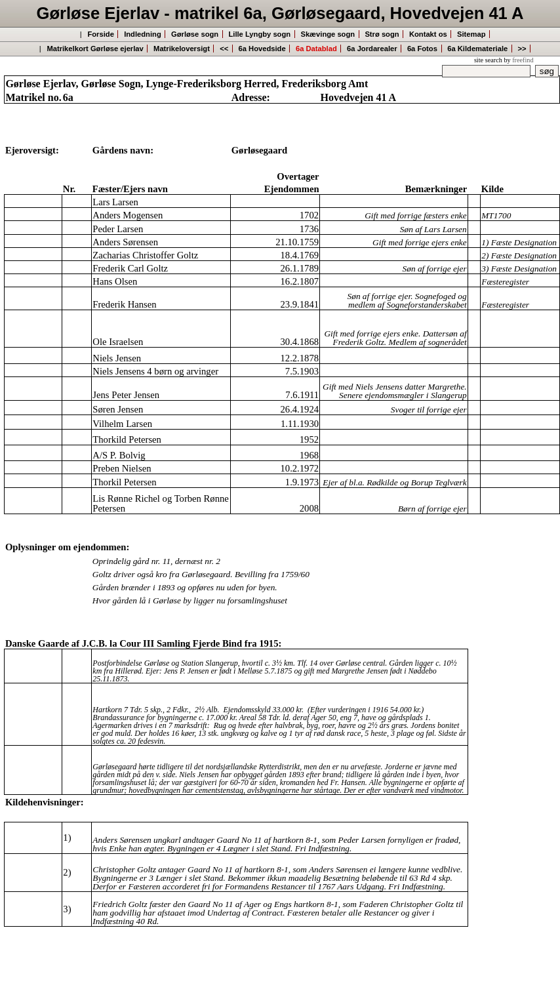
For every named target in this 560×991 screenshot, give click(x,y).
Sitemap (471, 34)
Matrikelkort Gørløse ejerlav (95, 48)
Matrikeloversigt (181, 48)
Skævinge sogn (327, 34)
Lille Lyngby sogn (259, 34)
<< (224, 48)
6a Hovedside (262, 48)
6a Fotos (422, 48)
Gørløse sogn (194, 34)
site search (488, 60)
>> (522, 48)
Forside (100, 34)
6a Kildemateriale (477, 48)
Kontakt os (428, 34)
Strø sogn (382, 34)
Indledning (142, 34)
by (518, 60)
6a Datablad (316, 48)
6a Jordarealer (372, 48)
